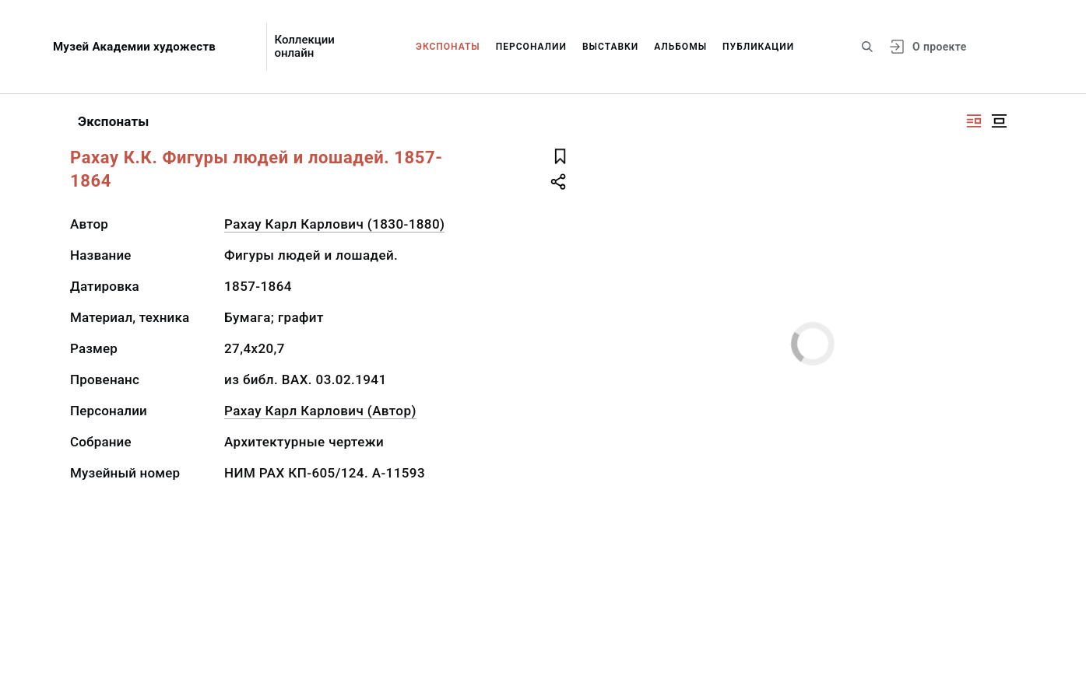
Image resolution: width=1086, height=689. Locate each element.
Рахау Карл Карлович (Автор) (320, 410)
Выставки (610, 46)
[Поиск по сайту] (867, 47)
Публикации (758, 46)
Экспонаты (448, 46)
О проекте (939, 46)
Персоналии (531, 46)
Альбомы (680, 46)
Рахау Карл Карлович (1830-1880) (334, 224)
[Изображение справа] (973, 121)
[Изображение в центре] (998, 121)
